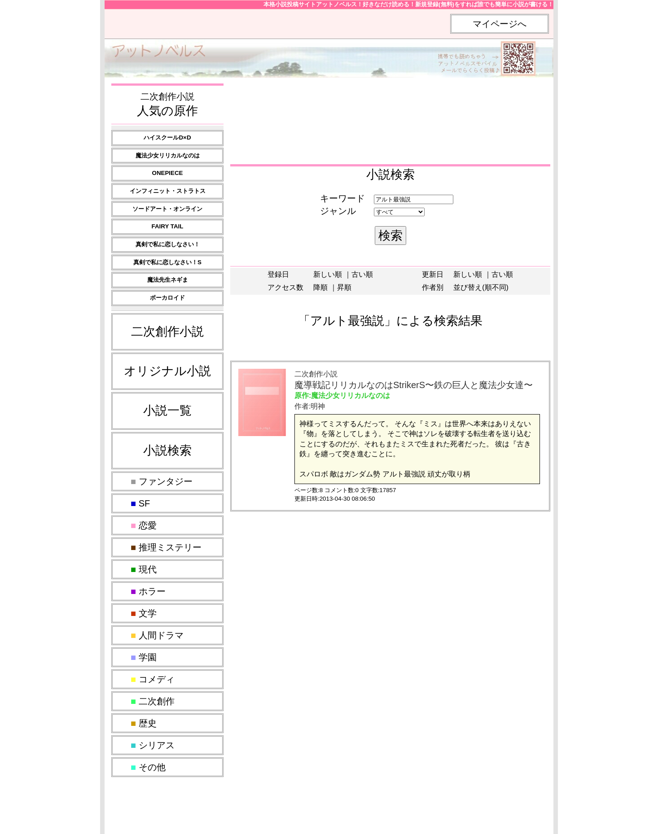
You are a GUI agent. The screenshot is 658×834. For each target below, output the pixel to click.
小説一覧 (167, 410)
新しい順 (327, 274)
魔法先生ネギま (167, 279)
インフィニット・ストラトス (168, 191)
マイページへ (499, 24)
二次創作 (153, 701)
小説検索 (167, 450)
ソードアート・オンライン (167, 208)
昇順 (344, 287)
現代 (144, 569)
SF (140, 503)
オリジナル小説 (167, 371)
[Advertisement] (389, 102)
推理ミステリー (166, 547)
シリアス (153, 745)
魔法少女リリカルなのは (168, 155)
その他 (148, 767)
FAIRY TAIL (168, 226)
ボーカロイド (167, 297)
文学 (144, 613)
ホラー (148, 591)
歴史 (144, 723)
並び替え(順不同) (481, 287)
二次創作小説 (167, 331)
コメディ (153, 679)
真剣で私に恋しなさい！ (168, 244)
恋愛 (144, 525)
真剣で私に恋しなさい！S (167, 262)
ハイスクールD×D (167, 137)
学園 (144, 657)
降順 (320, 287)
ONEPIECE (167, 173)
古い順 (362, 274)
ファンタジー (162, 481)
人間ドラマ (157, 635)
